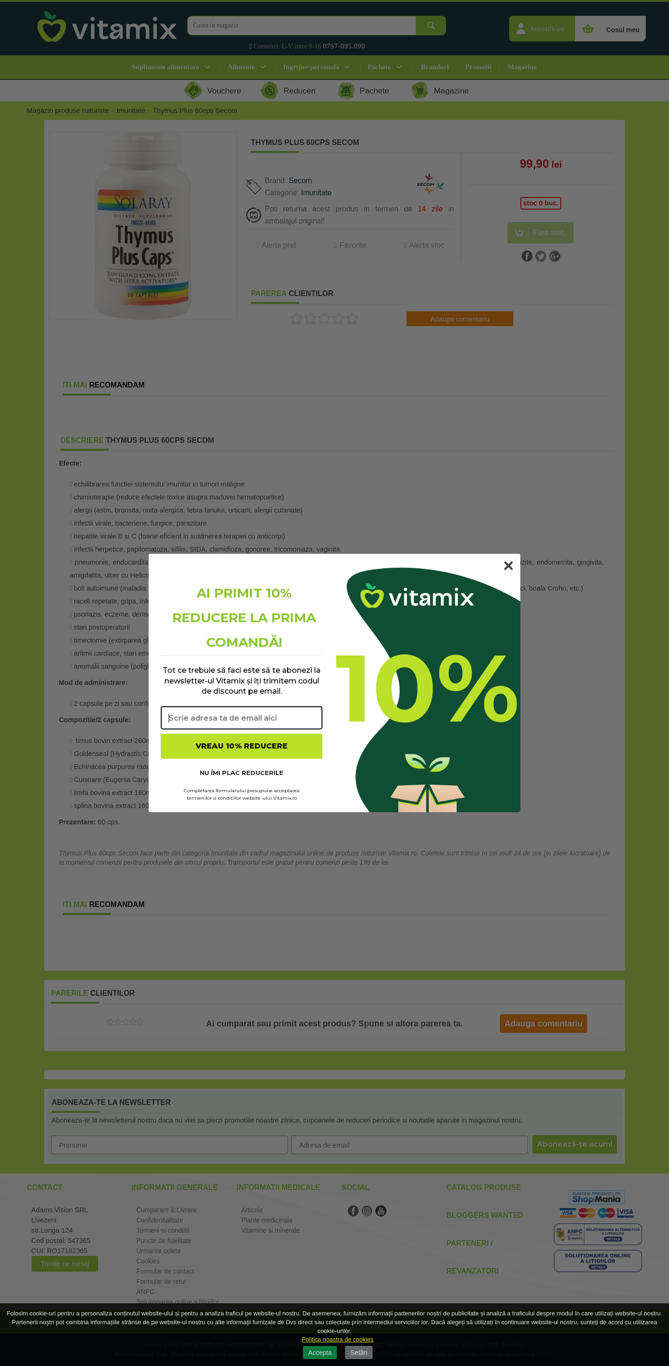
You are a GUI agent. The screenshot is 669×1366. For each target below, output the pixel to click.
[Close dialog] (508, 566)
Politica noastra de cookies (338, 1339)
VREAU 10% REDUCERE (242, 746)
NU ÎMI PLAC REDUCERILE (241, 772)
